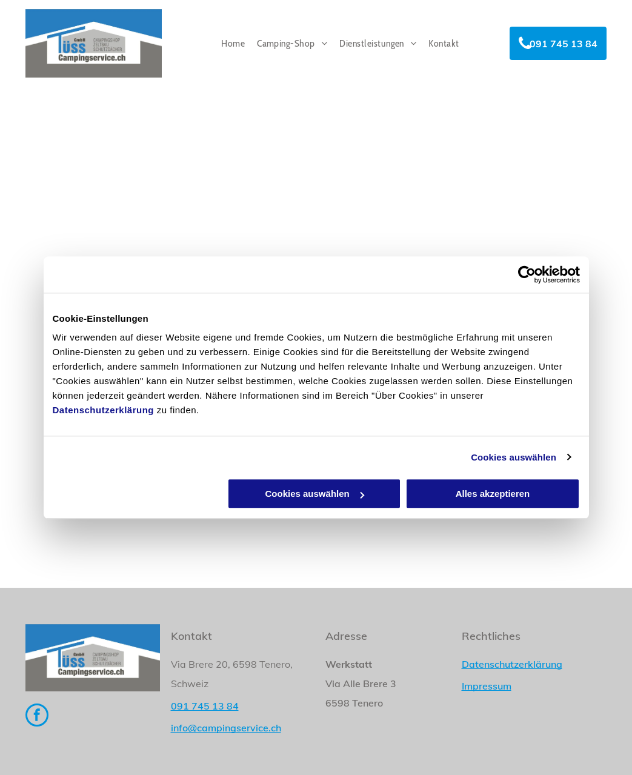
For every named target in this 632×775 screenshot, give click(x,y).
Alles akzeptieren (493, 493)
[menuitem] (233, 43)
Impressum (486, 686)
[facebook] (36, 716)
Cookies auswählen (513, 457)
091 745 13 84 (205, 706)
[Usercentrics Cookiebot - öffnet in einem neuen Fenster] (527, 274)
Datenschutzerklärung (104, 410)
